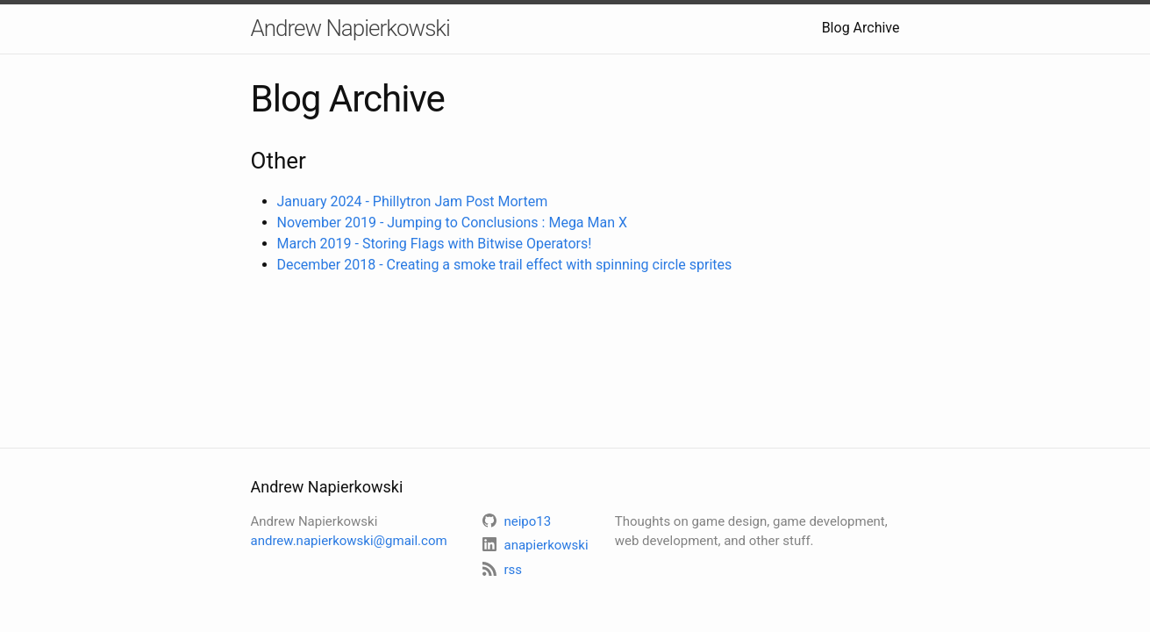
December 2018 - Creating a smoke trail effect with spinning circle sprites (504, 264)
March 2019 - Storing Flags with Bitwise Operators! (434, 243)
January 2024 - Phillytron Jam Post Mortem (412, 201)
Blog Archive (861, 27)
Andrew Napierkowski (350, 28)
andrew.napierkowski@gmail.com (349, 541)
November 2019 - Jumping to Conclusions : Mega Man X (452, 222)
